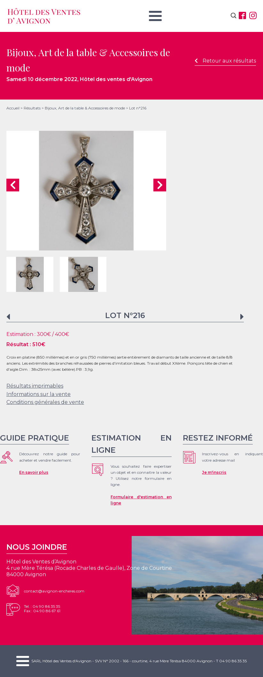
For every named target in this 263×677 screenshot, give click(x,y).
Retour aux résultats (225, 61)
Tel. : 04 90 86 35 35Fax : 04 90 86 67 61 (42, 608)
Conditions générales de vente (45, 402)
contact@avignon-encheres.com (54, 591)
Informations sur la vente (38, 394)
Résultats (32, 108)
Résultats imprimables (34, 386)
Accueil (12, 108)
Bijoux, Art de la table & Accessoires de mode (85, 108)
